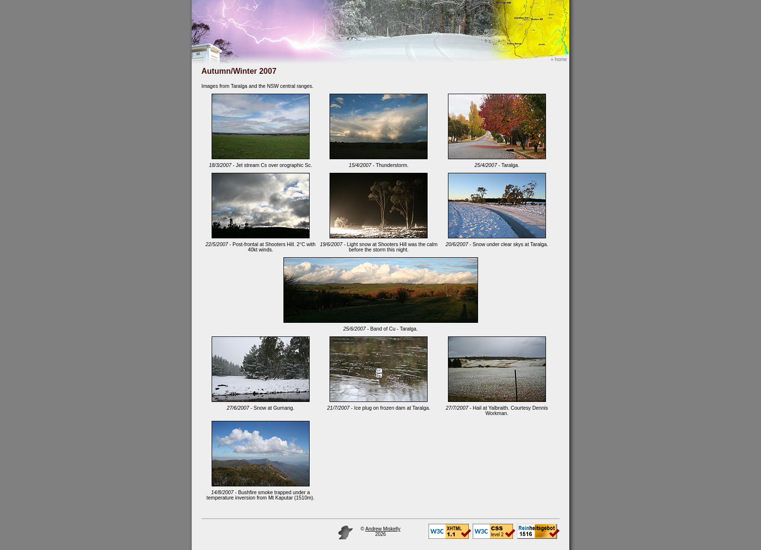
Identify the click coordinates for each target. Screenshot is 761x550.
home (561, 59)
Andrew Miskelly (382, 529)
